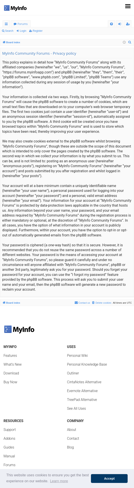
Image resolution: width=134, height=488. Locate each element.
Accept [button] (109, 478)
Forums (23, 24)
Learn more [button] (59, 481)
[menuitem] (111, 24)
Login (23, 30)
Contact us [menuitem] (82, 302)
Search (9, 30)
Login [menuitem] (120, 24)
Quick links (7, 24)
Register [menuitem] (128, 24)
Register (38, 30)
